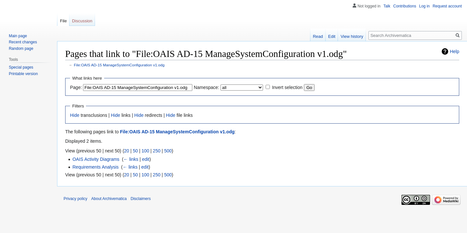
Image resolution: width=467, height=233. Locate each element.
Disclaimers (141, 198)
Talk (386, 6)
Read (318, 36)
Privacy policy (75, 198)
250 (156, 150)
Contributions (404, 6)
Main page (18, 36)
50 (135, 150)
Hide (74, 115)
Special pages (21, 67)
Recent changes (23, 42)
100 (145, 150)
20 (126, 150)
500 (168, 150)
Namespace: (206, 87)
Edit (331, 36)
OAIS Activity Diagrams (95, 159)
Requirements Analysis (95, 167)
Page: (76, 87)
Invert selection (287, 87)
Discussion (82, 20)
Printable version (23, 74)
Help (454, 51)
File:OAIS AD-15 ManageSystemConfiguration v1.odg (119, 65)
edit (146, 159)
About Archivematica (108, 198)
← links (131, 159)
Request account (447, 6)
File (63, 20)
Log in (424, 6)
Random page (21, 48)
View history (352, 36)
